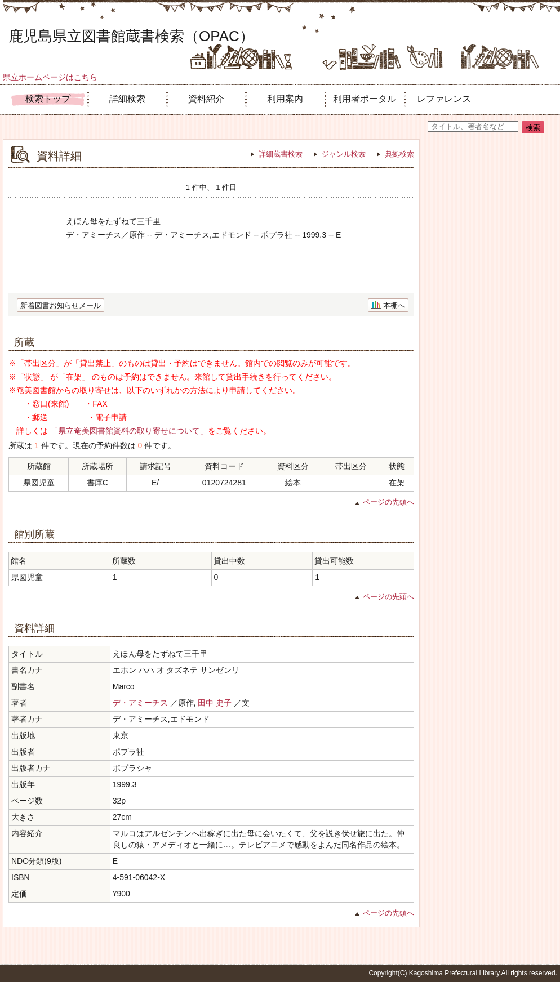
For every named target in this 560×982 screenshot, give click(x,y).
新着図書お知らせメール (60, 305)
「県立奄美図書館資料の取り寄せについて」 (129, 430)
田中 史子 (215, 702)
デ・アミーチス (140, 702)
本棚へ (394, 305)
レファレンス (444, 99)
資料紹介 (206, 99)
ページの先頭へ (388, 502)
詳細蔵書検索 (281, 154)
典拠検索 (399, 154)
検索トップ (47, 99)
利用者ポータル (364, 99)
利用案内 (285, 99)
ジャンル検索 (344, 154)
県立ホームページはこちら (50, 77)
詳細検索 (127, 99)
